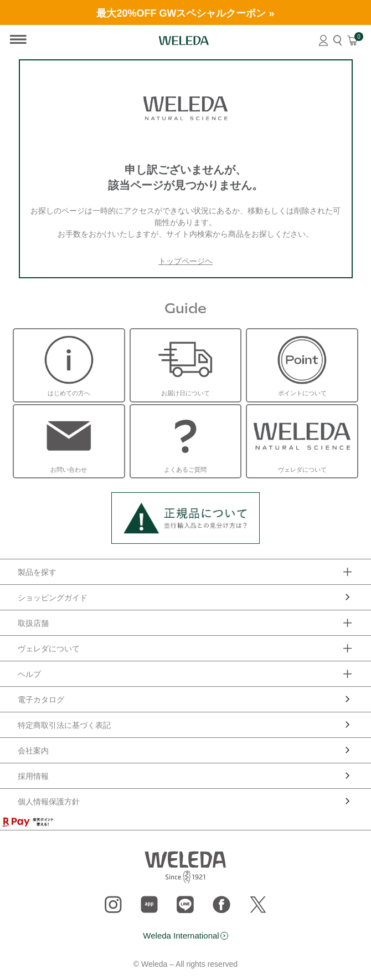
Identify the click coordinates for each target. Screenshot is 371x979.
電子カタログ (41, 699)
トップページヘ (185, 261)
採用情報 (33, 776)
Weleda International (181, 935)
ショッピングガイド (52, 597)
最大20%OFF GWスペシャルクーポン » (185, 13)
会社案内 (33, 750)
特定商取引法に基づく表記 (64, 725)
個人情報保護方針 (49, 801)
